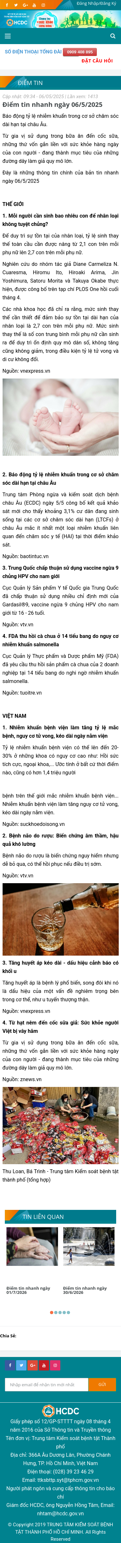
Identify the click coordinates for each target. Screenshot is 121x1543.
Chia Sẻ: (8, 1336)
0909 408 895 (80, 52)
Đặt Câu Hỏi (97, 61)
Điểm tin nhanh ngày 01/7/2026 (28, 1290)
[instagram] (43, 5)
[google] (25, 5)
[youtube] (34, 5)
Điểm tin (30, 83)
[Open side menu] (8, 36)
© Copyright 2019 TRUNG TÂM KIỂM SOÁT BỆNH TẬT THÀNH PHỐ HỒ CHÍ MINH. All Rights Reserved (60, 1532)
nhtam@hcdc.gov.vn (60, 1513)
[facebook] (7, 5)
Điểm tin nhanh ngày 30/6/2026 (85, 1290)
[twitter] (16, 5)
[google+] (32, 1365)
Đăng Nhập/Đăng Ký (96, 3)
